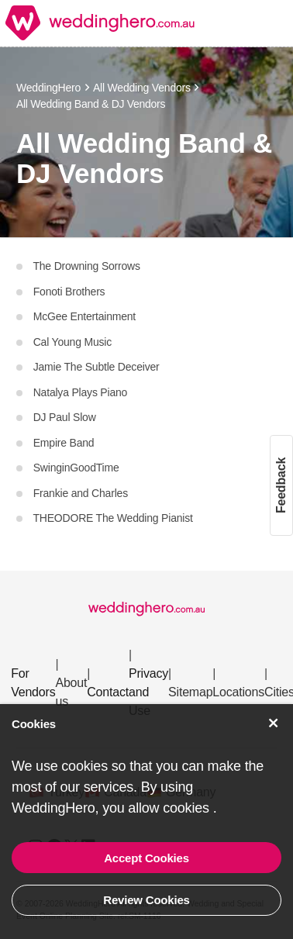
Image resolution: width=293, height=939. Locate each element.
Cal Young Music (71, 342)
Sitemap (190, 692)
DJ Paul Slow (63, 417)
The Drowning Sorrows (85, 266)
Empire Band (62, 443)
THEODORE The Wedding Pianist (111, 518)
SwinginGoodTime (74, 467)
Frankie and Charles (79, 493)
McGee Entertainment (83, 316)
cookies (187, 808)
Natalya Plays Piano (78, 392)
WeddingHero (48, 87)
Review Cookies (146, 899)
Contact (108, 692)
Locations (238, 692)
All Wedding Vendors (142, 87)
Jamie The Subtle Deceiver (95, 367)
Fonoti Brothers (67, 291)
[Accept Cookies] (273, 723)
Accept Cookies (146, 858)
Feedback (281, 485)
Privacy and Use (148, 692)
